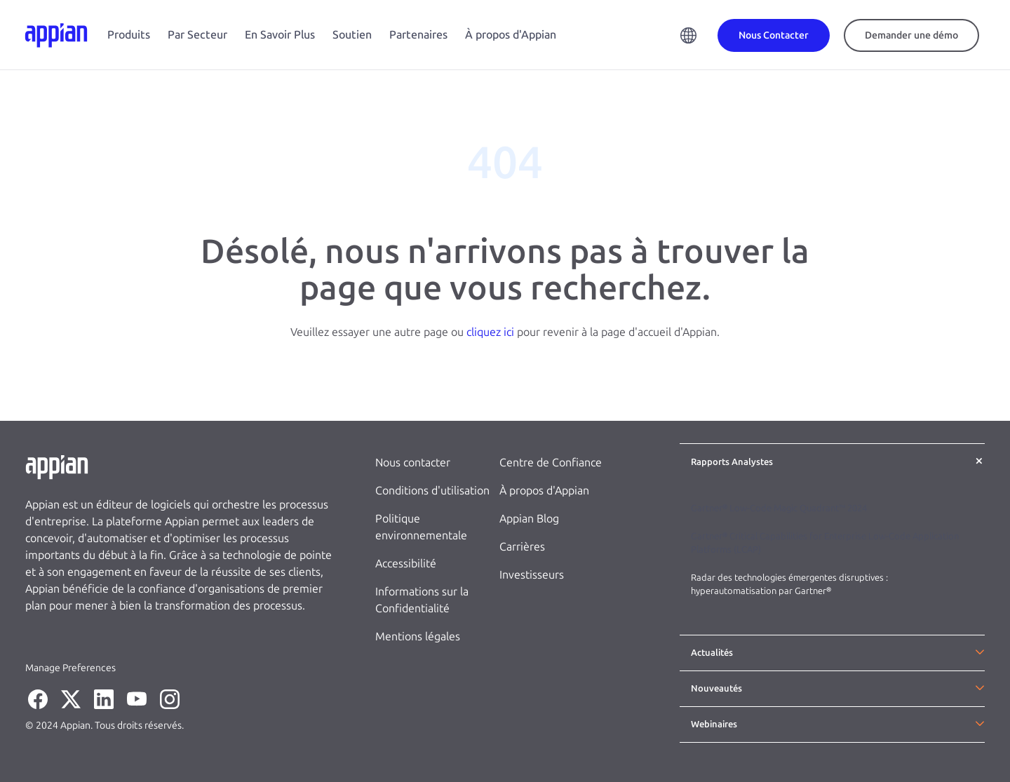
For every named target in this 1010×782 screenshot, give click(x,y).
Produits (128, 34)
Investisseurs (531, 574)
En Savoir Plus (280, 34)
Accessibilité (405, 563)
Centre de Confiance (550, 462)
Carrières (522, 546)
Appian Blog (529, 518)
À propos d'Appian (510, 34)
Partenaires (418, 34)
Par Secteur (197, 34)
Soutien (352, 34)
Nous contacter (412, 462)
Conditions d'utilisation (432, 490)
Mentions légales (417, 636)
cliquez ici (490, 332)
